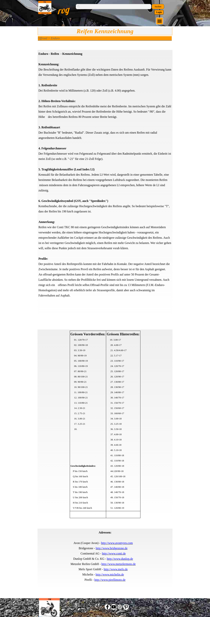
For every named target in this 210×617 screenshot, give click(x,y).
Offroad (42, 38)
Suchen (158, 6)
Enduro (55, 38)
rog (63, 10)
